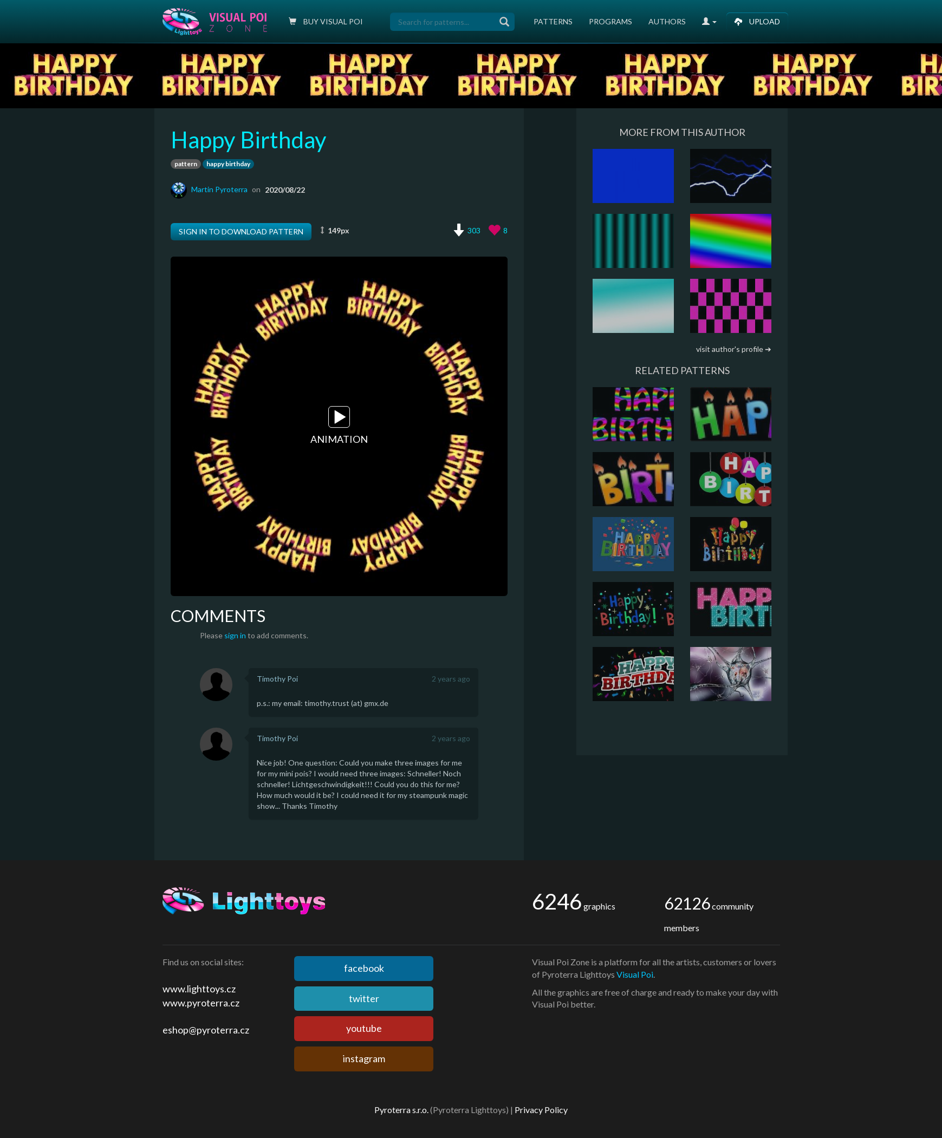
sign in (235, 635)
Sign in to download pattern (241, 231)
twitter (364, 998)
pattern (185, 164)
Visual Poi (634, 974)
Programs (610, 21)
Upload (757, 21)
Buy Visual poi (326, 21)
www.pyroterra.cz (201, 1003)
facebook (364, 968)
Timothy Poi (277, 678)
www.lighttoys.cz (199, 989)
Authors (667, 21)
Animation (339, 426)
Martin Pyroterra (219, 189)
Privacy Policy (541, 1109)
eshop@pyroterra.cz (206, 1030)
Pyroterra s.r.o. (401, 1109)
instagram (364, 1058)
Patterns (553, 21)
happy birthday (228, 164)
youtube (364, 1028)
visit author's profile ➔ (733, 349)
